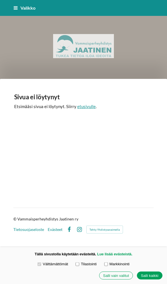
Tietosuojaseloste (28, 230)
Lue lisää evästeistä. (114, 254)
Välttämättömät (52, 264)
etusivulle (86, 106)
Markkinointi (117, 264)
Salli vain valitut (116, 276)
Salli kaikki (149, 276)
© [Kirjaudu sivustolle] (15, 218)
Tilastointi (86, 264)
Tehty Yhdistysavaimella (104, 229)
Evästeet (55, 230)
